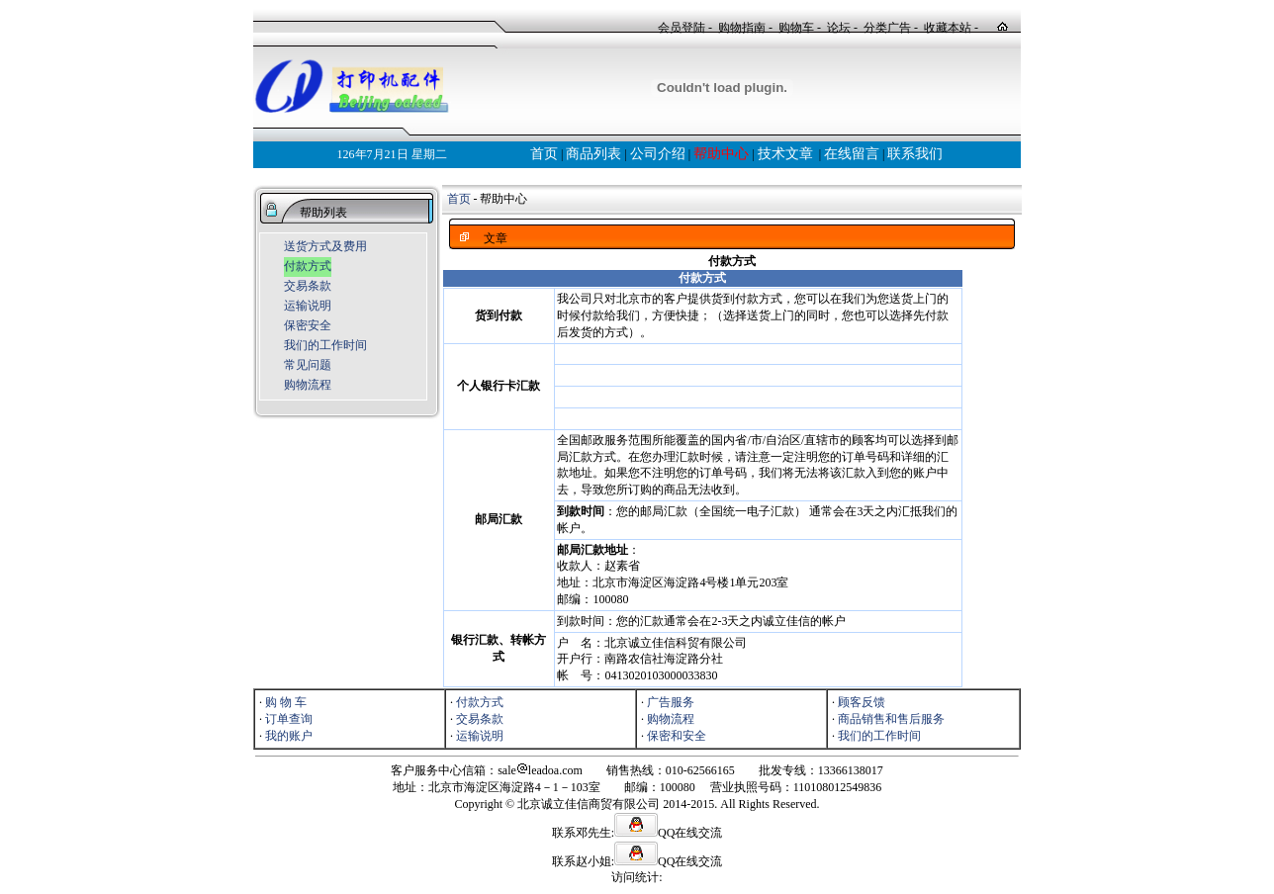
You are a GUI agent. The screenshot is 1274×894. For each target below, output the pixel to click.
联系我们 (915, 153)
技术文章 (785, 153)
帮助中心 (721, 153)
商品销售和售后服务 (891, 719)
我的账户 (289, 736)
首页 (544, 153)
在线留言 (851, 153)
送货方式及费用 (325, 246)
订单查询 (289, 719)
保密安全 (307, 325)
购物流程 (307, 385)
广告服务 (670, 702)
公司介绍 (657, 153)
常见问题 (307, 365)
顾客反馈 (861, 702)
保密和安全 (676, 736)
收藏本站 (947, 28)
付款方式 (307, 266)
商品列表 (593, 153)
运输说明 (307, 306)
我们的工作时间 (325, 345)
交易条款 (307, 286)
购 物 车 (286, 702)
